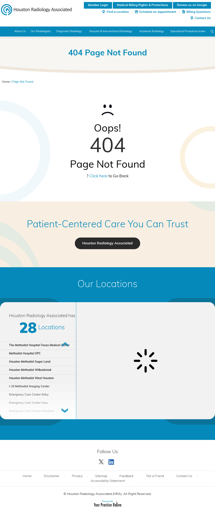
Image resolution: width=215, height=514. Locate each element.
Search (212, 32)
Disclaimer (52, 476)
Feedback (126, 476)
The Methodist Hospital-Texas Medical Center (39, 345)
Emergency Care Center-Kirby (29, 394)
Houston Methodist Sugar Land (29, 361)
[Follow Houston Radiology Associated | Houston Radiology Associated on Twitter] (101, 461)
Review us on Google (192, 5)
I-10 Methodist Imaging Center (29, 386)
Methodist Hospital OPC (25, 353)
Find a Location (118, 12)
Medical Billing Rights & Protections (142, 5)
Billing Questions (198, 12)
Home (5, 32)
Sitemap (101, 476)
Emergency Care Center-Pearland (31, 411)
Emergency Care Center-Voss (28, 403)
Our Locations (107, 285)
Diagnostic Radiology (69, 31)
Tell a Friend (155, 476)
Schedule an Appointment (157, 12)
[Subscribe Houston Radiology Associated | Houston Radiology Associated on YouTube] (112, 461)
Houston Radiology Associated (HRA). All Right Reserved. (108, 494)
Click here (98, 176)
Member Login (98, 5)
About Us (20, 31)
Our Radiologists (41, 31)
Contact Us (203, 18)
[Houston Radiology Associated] (36, 9)
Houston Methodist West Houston (31, 378)
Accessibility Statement (108, 481)
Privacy (77, 476)
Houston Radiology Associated (107, 243)
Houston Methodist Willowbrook (30, 370)
